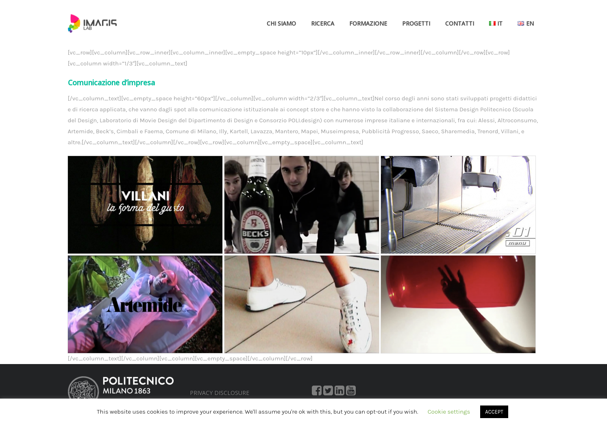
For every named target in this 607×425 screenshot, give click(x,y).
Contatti (459, 23)
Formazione (368, 23)
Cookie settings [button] (449, 411)
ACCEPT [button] (494, 412)
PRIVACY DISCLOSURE (219, 393)
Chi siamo (281, 23)
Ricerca (322, 23)
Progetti (416, 23)
